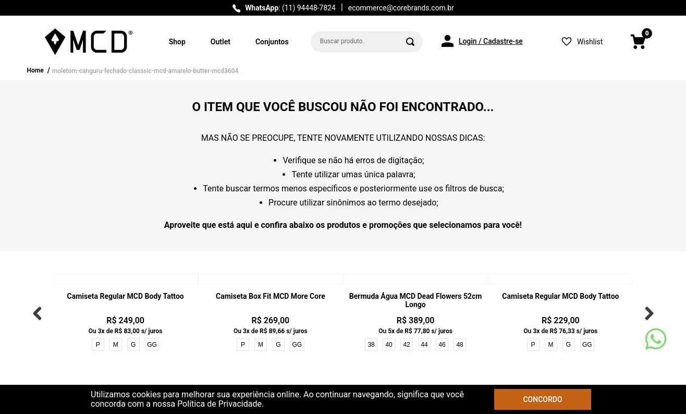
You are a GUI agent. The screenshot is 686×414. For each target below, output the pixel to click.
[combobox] (367, 41)
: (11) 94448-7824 (290, 8)
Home (35, 70)
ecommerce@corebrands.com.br (401, 8)
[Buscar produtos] (410, 41)
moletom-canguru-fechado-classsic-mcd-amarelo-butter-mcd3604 (145, 71)
